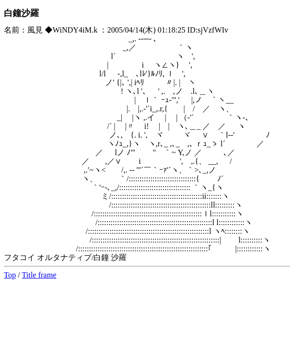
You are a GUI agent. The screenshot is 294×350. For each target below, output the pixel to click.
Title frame (39, 275)
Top (10, 275)
